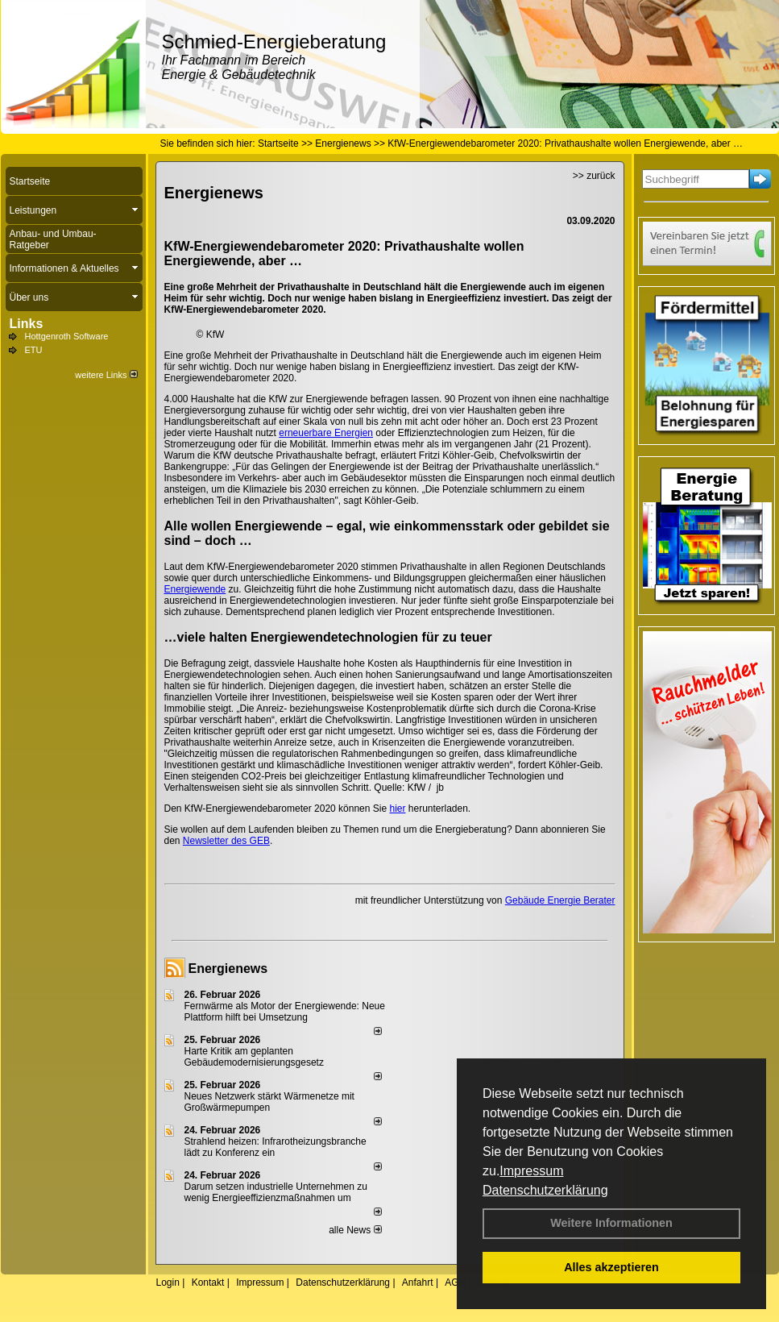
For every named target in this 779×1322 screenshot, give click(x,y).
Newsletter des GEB (226, 840)
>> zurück (594, 175)
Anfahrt (417, 1282)
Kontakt (208, 1282)
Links (27, 323)
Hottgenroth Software (67, 336)
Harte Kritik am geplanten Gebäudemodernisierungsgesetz (254, 1057)
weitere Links (106, 375)
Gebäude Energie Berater (560, 900)
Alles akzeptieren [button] (611, 1267)
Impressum (531, 1171)
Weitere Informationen (611, 1222)
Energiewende (195, 589)
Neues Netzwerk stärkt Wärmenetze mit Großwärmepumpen (269, 1102)
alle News (355, 1230)
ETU (34, 350)
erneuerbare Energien (326, 433)
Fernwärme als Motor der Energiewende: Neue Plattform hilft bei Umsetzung (284, 1011)
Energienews (228, 968)
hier (397, 808)
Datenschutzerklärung (545, 1190)
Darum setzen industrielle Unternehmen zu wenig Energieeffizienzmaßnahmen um (275, 1192)
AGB (455, 1282)
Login (168, 1282)
